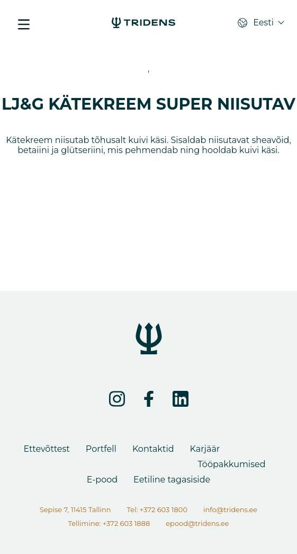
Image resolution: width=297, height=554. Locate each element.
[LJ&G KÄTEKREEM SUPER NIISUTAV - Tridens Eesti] (143, 24)
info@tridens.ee (230, 509)
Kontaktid (153, 449)
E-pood (102, 480)
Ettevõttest (47, 449)
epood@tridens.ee (197, 523)
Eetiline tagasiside (171, 480)
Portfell (101, 449)
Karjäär (205, 449)
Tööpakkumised (232, 464)
